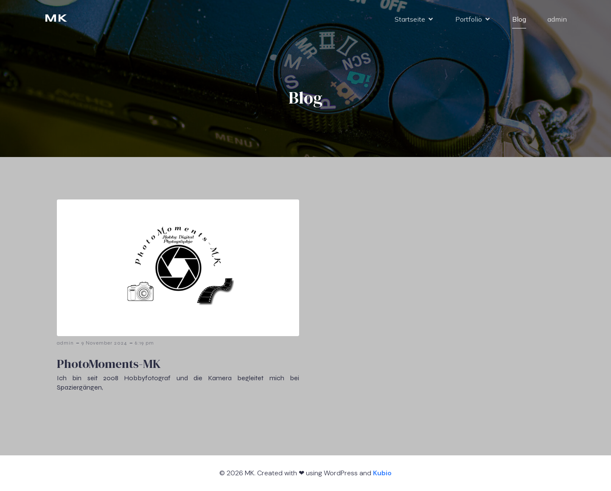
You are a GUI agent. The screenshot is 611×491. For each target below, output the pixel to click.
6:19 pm (144, 343)
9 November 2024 (104, 343)
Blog (519, 19)
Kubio (382, 473)
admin (557, 19)
